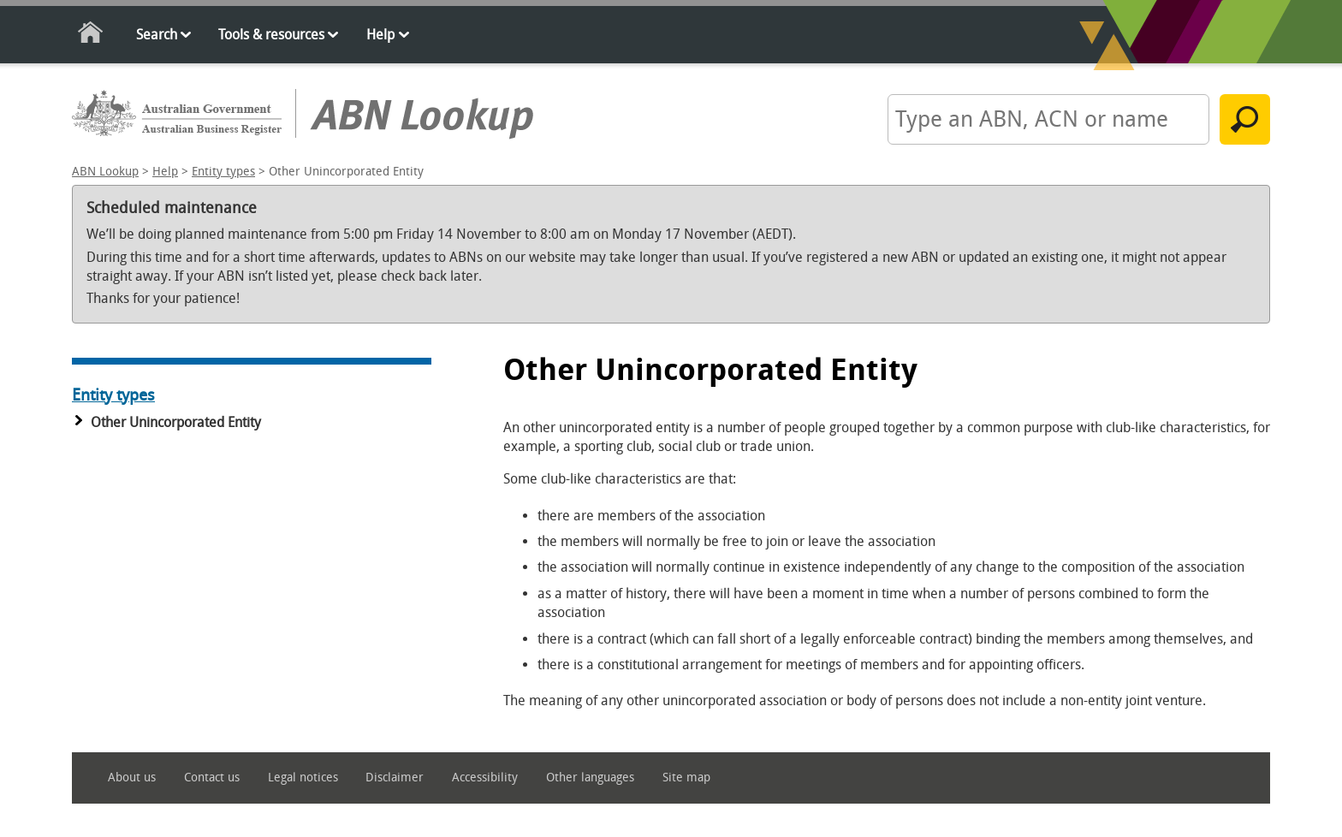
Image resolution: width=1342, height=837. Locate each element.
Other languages (590, 777)
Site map (686, 777)
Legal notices (303, 777)
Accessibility (485, 777)
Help (380, 35)
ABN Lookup (105, 171)
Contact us (212, 777)
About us (132, 777)
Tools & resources (271, 35)
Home (91, 35)
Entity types (223, 171)
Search (156, 35)
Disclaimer (394, 777)
